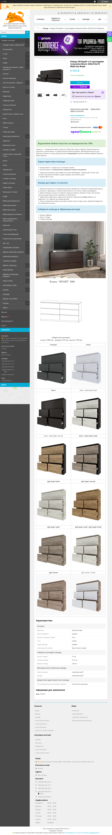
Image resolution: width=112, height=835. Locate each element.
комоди (38, 717)
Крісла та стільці (9, 87)
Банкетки (6, 225)
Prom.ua (66, 829)
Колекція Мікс (8, 49)
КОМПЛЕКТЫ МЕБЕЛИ (10, 256)
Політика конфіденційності (91, 833)
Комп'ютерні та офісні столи (13, 114)
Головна (40, 19)
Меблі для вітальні (9, 205)
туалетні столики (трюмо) (44, 730)
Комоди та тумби (9, 150)
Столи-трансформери (11, 234)
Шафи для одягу (8, 101)
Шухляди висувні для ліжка (82, 720)
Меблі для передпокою (11, 201)
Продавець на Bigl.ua (56, 831)
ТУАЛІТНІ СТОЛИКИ (9, 261)
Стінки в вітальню (9, 174)
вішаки (37, 714)
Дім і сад (6, 243)
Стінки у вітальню (9, 105)
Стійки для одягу (9, 132)
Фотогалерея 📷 (7, 321)
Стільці (5, 127)
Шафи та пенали (9, 183)
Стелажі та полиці (9, 178)
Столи (5, 54)
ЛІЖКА (5, 308)
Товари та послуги (8, 40)
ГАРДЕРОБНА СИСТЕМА (11, 248)
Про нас (4, 312)
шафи (37, 710)
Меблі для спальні (9, 210)
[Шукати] (27, 32)
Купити (80, 83)
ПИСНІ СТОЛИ (7, 281)
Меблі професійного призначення (10, 220)
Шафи (5, 63)
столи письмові (40, 727)
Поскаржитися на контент (73, 833)
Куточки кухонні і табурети (13, 83)
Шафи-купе (7, 96)
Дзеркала (6, 141)
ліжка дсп (75, 710)
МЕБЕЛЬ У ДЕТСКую (10, 265)
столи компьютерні (42, 720)
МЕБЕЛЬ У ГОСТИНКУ (10, 299)
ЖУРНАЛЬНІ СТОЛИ (9, 285)
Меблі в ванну (8, 123)
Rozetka (6, 303)
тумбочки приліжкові (80, 717)
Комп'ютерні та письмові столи (12, 155)
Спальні (6, 74)
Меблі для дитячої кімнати (12, 214)
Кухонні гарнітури (9, 78)
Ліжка (5, 58)
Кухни (5, 161)
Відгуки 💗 (5, 317)
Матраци (6, 92)
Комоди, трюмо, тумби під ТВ (13, 45)
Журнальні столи (9, 145)
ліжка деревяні (77, 714)
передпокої (39, 746)
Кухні (5, 118)
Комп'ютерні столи (10, 230)
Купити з (80, 87)
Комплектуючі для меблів (12, 239)
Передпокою (7, 170)
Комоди (85, 19)
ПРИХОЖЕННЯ (8, 270)
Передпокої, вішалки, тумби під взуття (13, 68)
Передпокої (7, 109)
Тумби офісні (7, 187)
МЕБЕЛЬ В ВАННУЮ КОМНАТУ (13, 252)
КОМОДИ (6, 294)
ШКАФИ (5, 290)
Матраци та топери (10, 192)
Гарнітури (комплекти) (11, 136)
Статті (3, 326)
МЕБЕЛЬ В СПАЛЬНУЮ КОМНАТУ (10, 275)
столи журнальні (41, 724)
